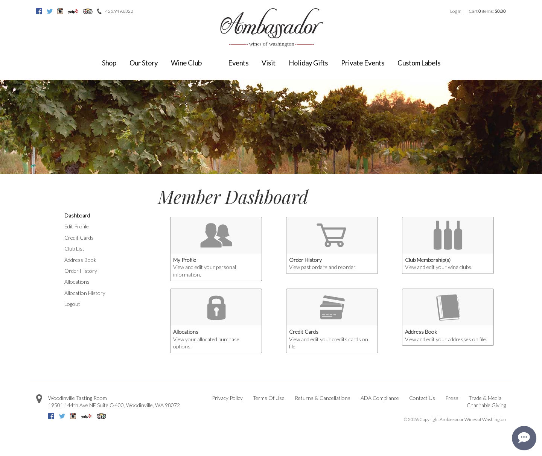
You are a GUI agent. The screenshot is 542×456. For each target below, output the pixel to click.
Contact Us (422, 398)
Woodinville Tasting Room (77, 398)
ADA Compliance (380, 398)
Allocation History (84, 293)
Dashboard (77, 215)
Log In (455, 11)
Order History (80, 271)
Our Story (143, 63)
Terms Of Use (269, 398)
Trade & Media (485, 398)
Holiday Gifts (308, 63)
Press (451, 398)
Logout (72, 304)
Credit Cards (79, 237)
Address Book (80, 260)
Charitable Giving (486, 405)
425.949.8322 (119, 11)
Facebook (39, 11)
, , (114, 405)
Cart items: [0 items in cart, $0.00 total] (487, 11)
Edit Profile (76, 226)
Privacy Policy (227, 398)
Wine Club (186, 63)
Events (238, 63)
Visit (269, 63)
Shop (109, 63)
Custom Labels (418, 63)
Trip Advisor (88, 11)
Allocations (77, 281)
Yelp (73, 11)
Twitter (50, 11)
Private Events (362, 63)
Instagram (60, 11)
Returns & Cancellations (322, 398)
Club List (74, 248)
